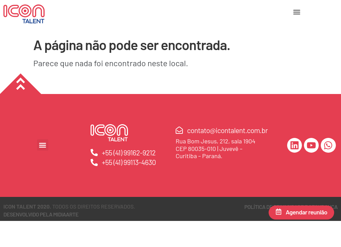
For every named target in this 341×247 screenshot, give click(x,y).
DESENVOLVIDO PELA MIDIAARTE (41, 214)
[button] (297, 11)
